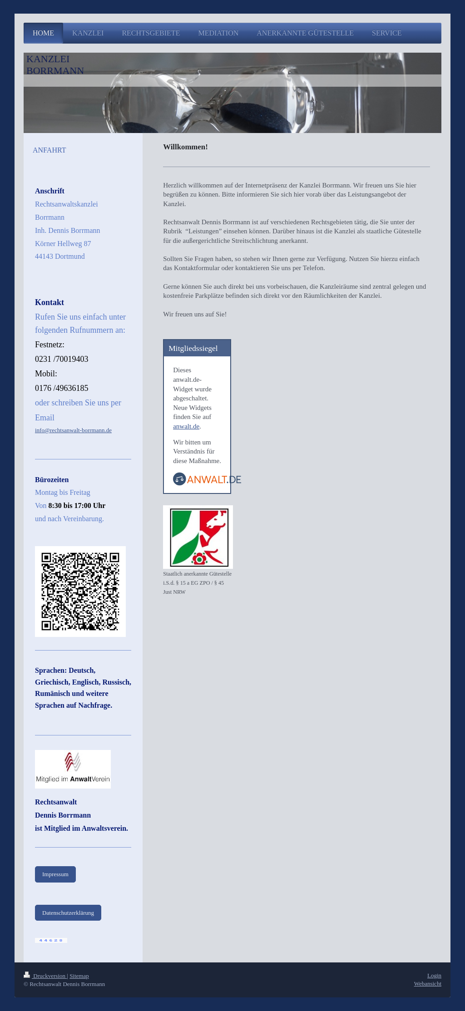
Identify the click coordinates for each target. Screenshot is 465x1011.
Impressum (55, 874)
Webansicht (427, 983)
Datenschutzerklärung (68, 912)
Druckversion (45, 975)
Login (434, 975)
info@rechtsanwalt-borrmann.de (73, 430)
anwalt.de (186, 426)
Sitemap (79, 975)
